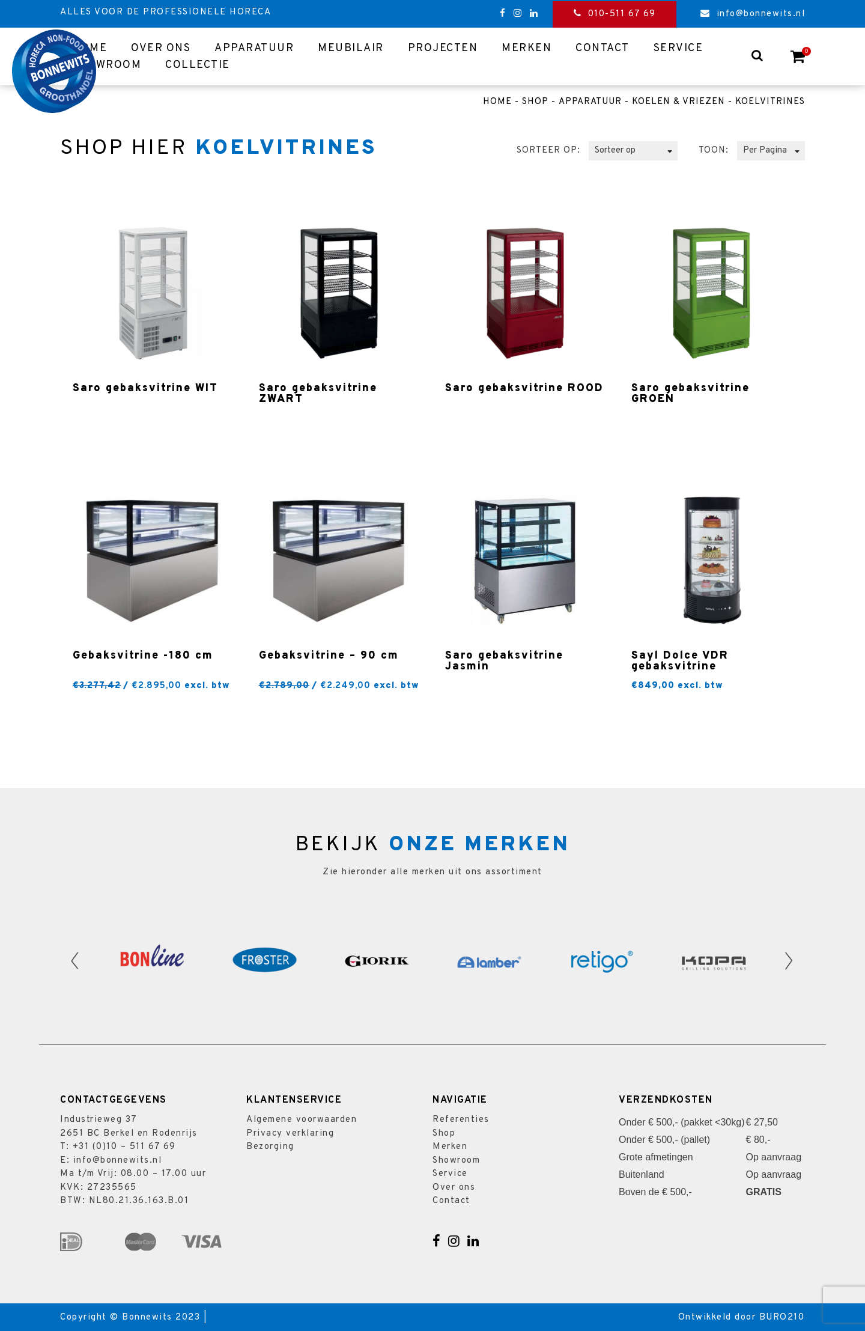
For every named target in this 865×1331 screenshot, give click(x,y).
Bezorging (270, 1147)
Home (497, 101)
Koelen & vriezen (678, 101)
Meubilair (351, 48)
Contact (602, 48)
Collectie (197, 65)
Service (678, 48)
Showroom (106, 65)
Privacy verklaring (290, 1133)
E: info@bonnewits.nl (111, 1160)
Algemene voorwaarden (301, 1119)
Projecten (443, 48)
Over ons (160, 48)
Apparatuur (254, 48)
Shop (535, 101)
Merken (526, 48)
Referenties (461, 1119)
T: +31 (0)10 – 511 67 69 (117, 1147)
